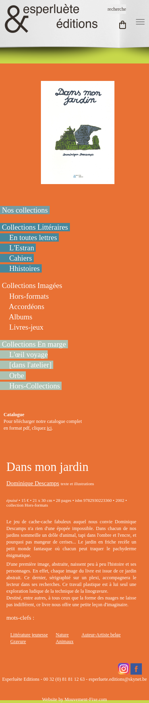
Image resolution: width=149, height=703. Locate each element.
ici (49, 428)
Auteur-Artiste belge (101, 635)
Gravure (18, 641)
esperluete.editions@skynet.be (118, 679)
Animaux (65, 641)
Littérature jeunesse (29, 635)
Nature (62, 635)
